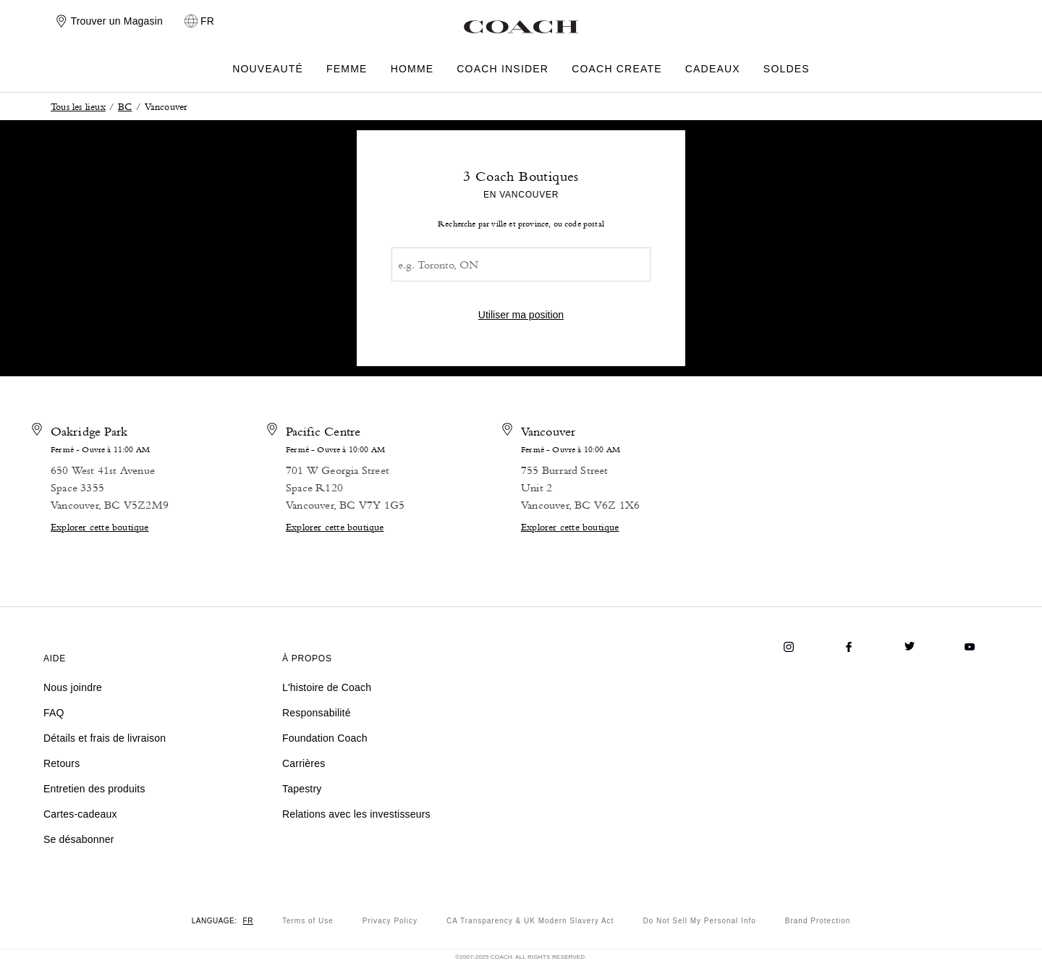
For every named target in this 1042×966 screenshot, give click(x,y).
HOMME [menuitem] (412, 69)
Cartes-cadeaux (80, 814)
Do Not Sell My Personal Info (699, 921)
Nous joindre (72, 687)
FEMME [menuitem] (347, 69)
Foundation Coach (325, 738)
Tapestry (302, 789)
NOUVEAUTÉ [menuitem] (267, 69)
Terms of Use (308, 921)
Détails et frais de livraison (104, 738)
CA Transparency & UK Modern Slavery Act (530, 921)
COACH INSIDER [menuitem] (502, 69)
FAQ (53, 713)
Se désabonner (78, 839)
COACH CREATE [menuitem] (617, 69)
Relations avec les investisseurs (356, 814)
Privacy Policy (390, 921)
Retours (61, 763)
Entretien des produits (94, 789)
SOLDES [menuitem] (786, 69)
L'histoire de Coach (326, 687)
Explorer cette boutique (100, 526)
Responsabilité (316, 713)
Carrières (303, 763)
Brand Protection (818, 921)
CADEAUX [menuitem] (712, 69)
